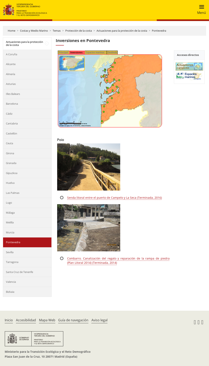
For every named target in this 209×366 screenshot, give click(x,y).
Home (11, 30)
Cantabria (12, 123)
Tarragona (12, 262)
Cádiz (9, 113)
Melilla (10, 222)
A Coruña (11, 54)
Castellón (11, 133)
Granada (11, 163)
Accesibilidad (26, 320)
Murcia (10, 232)
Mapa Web (47, 320)
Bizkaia (10, 292)
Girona (10, 153)
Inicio (9, 320)
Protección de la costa (78, 30)
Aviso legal (99, 320)
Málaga (10, 212)
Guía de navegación (73, 320)
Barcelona (12, 103)
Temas (57, 30)
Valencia (11, 282)
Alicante (11, 64)
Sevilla (9, 252)
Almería (10, 74)
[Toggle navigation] (200, 9)
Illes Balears (13, 94)
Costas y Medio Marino (34, 30)
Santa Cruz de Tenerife (19, 272)
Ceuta (9, 143)
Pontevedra (159, 30)
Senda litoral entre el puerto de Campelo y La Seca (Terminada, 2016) (114, 198)
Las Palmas (12, 193)
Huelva (10, 183)
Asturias (11, 84)
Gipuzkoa (11, 173)
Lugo (9, 202)
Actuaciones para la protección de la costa (122, 30)
